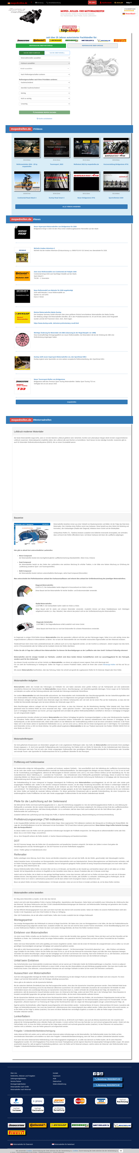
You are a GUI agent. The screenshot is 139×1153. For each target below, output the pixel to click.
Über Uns (14, 1065)
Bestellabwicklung (54, 3)
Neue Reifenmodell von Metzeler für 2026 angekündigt (53, 287)
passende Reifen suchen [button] (44, 112)
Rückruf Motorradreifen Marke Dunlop (47, 308)
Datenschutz (57, 1073)
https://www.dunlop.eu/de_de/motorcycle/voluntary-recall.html (56, 319)
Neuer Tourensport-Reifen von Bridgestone (49, 372)
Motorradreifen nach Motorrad (21, 1081)
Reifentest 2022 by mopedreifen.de (86, 164)
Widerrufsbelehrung (59, 1076)
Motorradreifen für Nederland (63, 1136)
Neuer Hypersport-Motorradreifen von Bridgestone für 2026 (55, 226)
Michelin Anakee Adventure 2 (44, 247)
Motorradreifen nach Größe (20, 1078)
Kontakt (55, 1065)
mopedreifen (71, 394)
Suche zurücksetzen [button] (44, 118)
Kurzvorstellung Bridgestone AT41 (116, 164)
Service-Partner (16, 1073)
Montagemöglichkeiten (18, 1076)
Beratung (39, 3)
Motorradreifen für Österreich (21, 1136)
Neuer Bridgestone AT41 (86, 198)
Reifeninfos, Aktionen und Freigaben (23, 1067)
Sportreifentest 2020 (116, 198)
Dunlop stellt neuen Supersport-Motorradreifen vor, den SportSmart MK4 (60, 351)
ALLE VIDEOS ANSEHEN (71, 207)
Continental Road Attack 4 (26, 198)
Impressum (56, 1067)
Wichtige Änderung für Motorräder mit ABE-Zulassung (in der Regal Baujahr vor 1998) (65, 328)
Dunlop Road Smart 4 (56, 198)
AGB (54, 1070)
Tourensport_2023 (56, 164)
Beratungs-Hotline (109, 656)
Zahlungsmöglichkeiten (18, 1070)
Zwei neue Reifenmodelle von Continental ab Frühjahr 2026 (55, 269)
